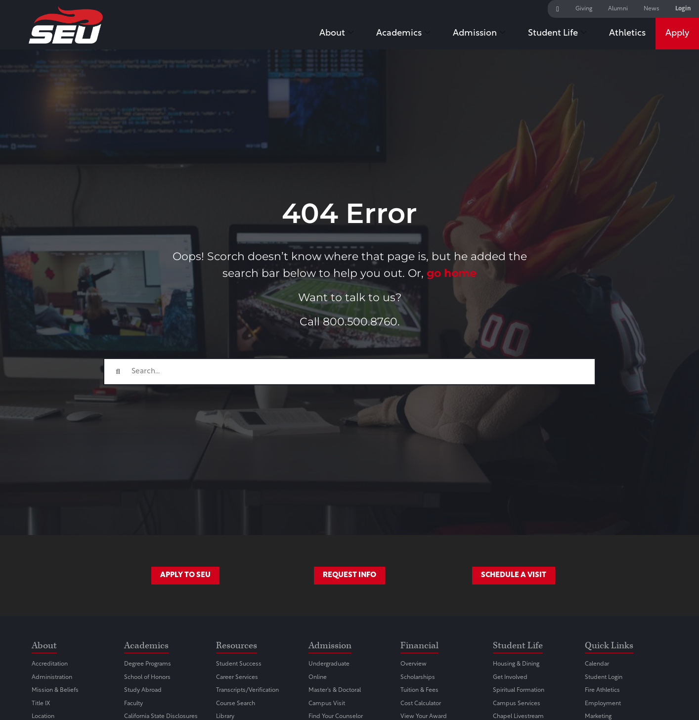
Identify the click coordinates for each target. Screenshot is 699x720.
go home (452, 273)
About (336, 34)
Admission (479, 34)
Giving (583, 9)
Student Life (557, 34)
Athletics (627, 33)
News (651, 9)
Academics (403, 34)
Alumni (618, 9)
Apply (677, 33)
